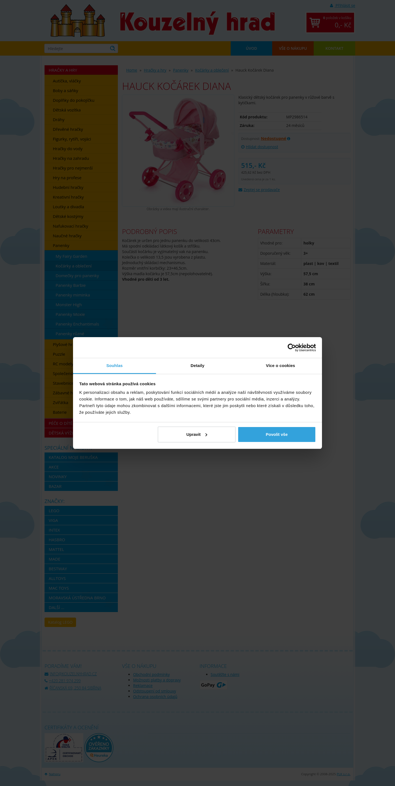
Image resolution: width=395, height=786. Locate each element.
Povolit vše (277, 434)
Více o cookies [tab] (280, 365)
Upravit (196, 434)
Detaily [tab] (197, 365)
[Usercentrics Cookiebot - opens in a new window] (291, 347)
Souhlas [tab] (114, 365)
